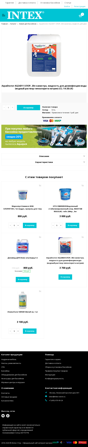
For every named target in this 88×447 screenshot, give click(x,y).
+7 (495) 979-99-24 (56, 400)
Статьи (68, 2)
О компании (7, 388)
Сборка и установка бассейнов (58, 367)
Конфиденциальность (54, 378)
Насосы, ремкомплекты (11, 363)
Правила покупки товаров (56, 371)
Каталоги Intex (7, 400)
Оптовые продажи (9, 397)
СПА (3, 367)
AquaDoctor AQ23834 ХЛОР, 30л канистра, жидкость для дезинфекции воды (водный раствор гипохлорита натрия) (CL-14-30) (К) (65, 261)
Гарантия (9, 2)
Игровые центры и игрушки (13, 382)
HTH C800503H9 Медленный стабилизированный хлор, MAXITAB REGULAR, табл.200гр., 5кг (65, 208)
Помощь (49, 354)
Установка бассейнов (50, 2)
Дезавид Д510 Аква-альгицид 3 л (23, 257)
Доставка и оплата (27, 2)
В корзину (28, 107)
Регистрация (79, 6)
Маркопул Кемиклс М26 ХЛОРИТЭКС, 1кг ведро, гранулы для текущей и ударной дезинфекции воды (22, 207)
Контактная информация (58, 388)
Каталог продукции (11, 354)
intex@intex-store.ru (57, 396)
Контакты (5, 393)
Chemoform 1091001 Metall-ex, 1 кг (22, 312)
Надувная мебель (8, 359)
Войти (67, 6)
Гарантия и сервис (53, 359)
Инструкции (50, 374)
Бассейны (5, 371)
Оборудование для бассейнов (14, 374)
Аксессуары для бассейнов (12, 378)
